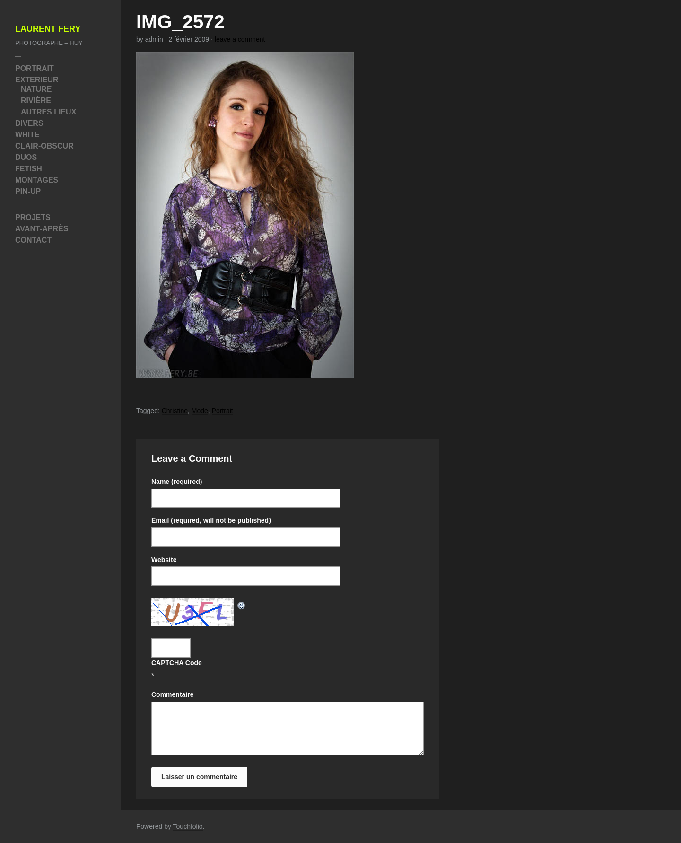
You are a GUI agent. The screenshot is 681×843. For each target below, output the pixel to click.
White (27, 135)
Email (211, 520)
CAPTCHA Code (176, 663)
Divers (29, 123)
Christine (175, 410)
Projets (33, 217)
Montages (36, 180)
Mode (200, 410)
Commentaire (172, 694)
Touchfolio (188, 826)
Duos (26, 157)
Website (163, 559)
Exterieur (37, 80)
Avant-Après (41, 229)
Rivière (36, 101)
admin (154, 39)
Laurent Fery (47, 29)
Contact (33, 240)
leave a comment (240, 39)
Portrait (34, 68)
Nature (36, 89)
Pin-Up (28, 191)
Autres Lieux (48, 112)
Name (176, 481)
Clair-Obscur (44, 146)
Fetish (28, 169)
